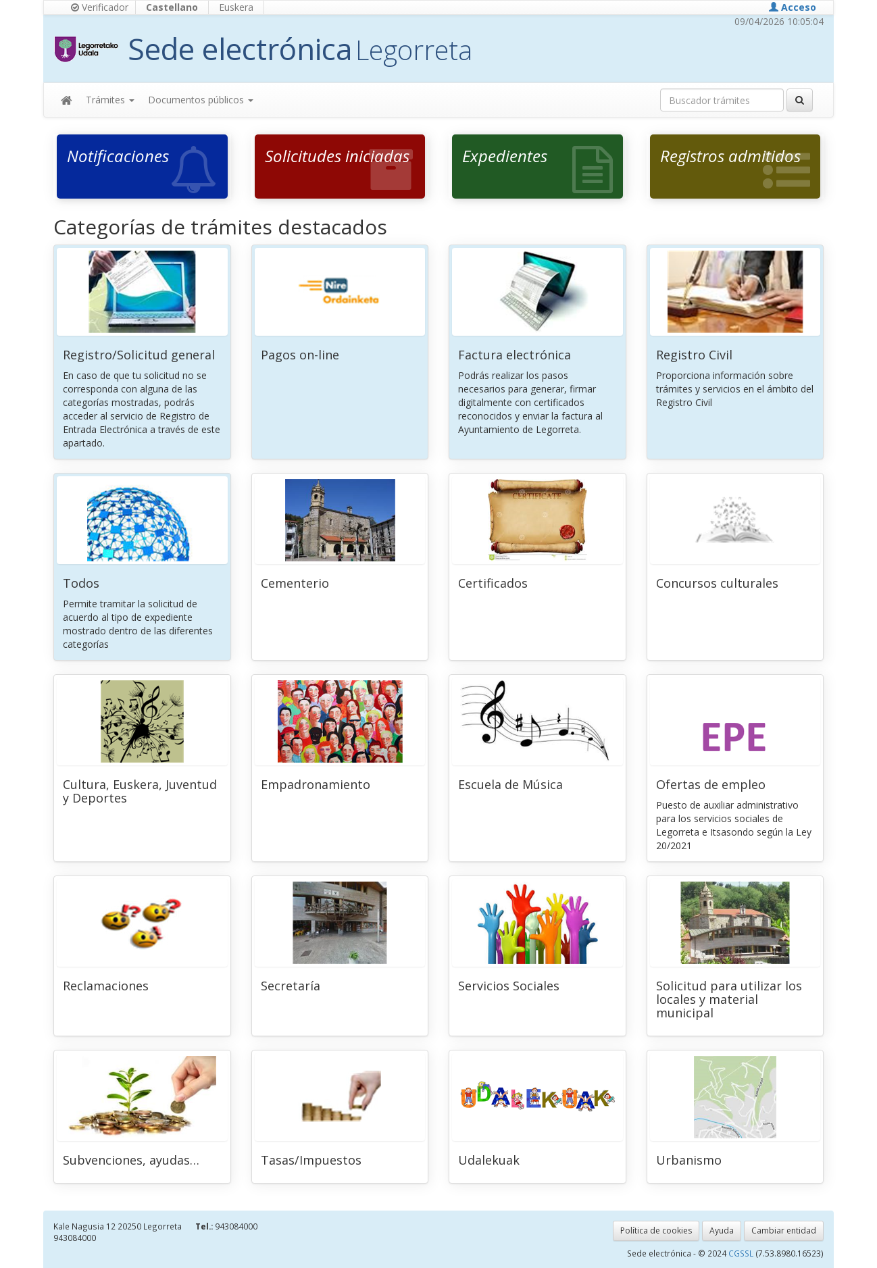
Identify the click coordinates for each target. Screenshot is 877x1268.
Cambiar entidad (783, 1230)
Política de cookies (656, 1230)
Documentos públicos (200, 99)
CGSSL (741, 1253)
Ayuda (721, 1230)
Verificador (99, 7)
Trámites (110, 99)
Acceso (792, 7)
